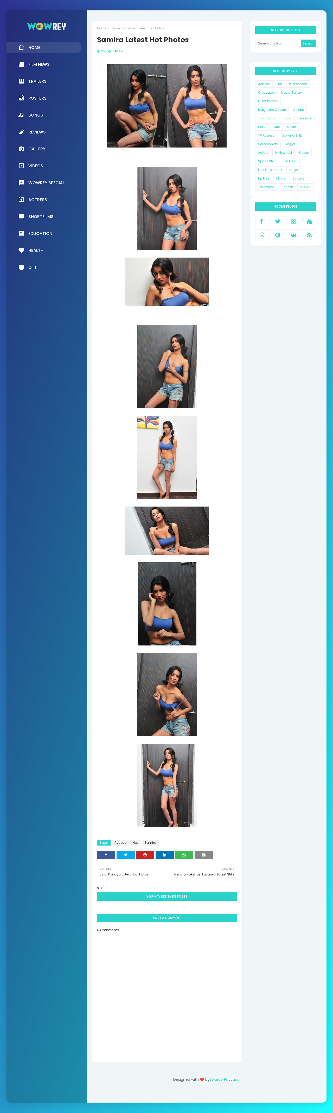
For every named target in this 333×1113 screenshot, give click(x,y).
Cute (276, 127)
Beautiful (305, 118)
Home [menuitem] (29, 47)
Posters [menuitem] (32, 98)
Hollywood (283, 152)
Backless (290, 161)
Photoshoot (298, 84)
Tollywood (266, 187)
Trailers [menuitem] (32, 81)
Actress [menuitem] (32, 199)
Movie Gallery (291, 92)
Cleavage (266, 92)
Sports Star (267, 161)
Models (292, 127)
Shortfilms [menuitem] (36, 216)
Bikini (287, 118)
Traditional (267, 118)
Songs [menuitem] (30, 115)
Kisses (304, 152)
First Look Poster (270, 170)
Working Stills (292, 135)
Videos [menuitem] (30, 166)
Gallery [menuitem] (32, 149)
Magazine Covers (272, 109)
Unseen (287, 187)
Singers (298, 178)
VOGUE (305, 187)
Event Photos (268, 101)
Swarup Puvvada (225, 1079)
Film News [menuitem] (34, 64)
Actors (263, 152)
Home (101, 28)
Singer (290, 144)
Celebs (298, 109)
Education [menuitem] (35, 233)
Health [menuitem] (30, 250)
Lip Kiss (263, 178)
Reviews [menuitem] (32, 132)
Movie (280, 178)
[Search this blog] (278, 43)
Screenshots (268, 144)
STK (103, 51)
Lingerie (295, 170)
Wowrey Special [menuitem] (41, 183)
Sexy (261, 127)
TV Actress (266, 135)
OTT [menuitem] (27, 267)
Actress (120, 842)
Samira (115, 28)
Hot (135, 842)
